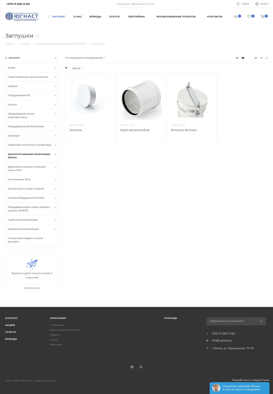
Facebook (132, 367)
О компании (57, 325)
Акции (10, 325)
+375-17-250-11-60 (223, 333)
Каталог (11, 318)
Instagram (141, 367)
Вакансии (56, 344)
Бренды (11, 339)
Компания (58, 318)
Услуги (10, 332)
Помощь (170, 318)
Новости (55, 334)
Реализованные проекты (65, 329)
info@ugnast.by (221, 340)
